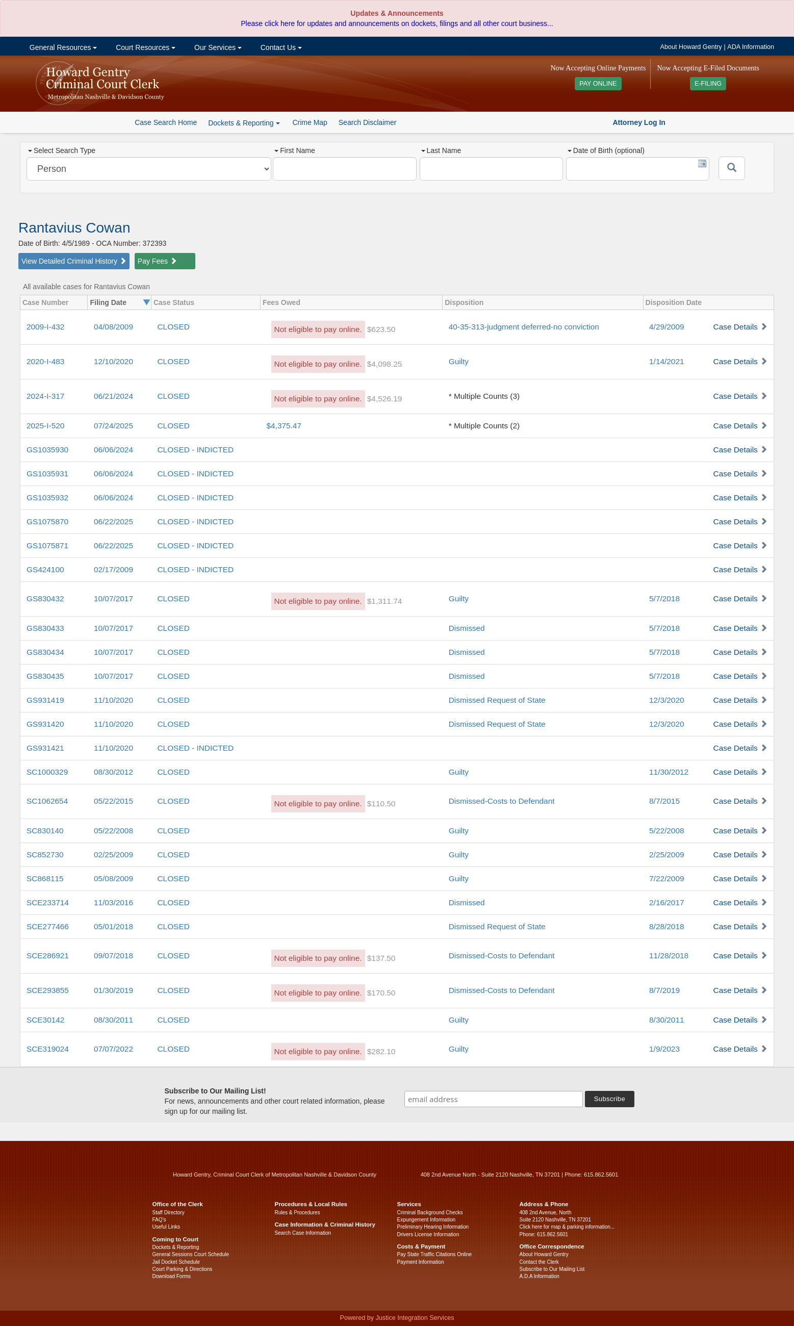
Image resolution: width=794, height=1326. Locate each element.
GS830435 (45, 676)
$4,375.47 (284, 425)
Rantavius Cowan (74, 228)
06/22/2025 (113, 521)
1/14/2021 (666, 361)
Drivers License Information (428, 1234)
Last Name (441, 150)
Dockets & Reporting (175, 1247)
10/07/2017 (113, 598)
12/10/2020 (113, 361)
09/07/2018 (113, 955)
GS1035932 (47, 497)
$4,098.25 (384, 364)
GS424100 (45, 569)
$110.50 (381, 803)
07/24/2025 (113, 425)
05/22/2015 (113, 801)
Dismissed (467, 628)
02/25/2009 (113, 854)
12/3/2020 (666, 700)
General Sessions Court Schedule (190, 1254)
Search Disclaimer (368, 122)
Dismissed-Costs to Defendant (502, 801)
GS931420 (45, 724)
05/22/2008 (113, 830)
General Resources (62, 47)
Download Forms (171, 1276)
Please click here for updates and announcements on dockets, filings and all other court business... (397, 23)
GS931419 (45, 700)
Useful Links (166, 1227)
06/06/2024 (113, 449)
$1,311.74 (384, 601)
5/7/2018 (664, 598)
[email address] (493, 1099)
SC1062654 (47, 801)
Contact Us (280, 47)
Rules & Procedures (297, 1212)
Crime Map (309, 122)
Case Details (735, 326)
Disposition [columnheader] (464, 302)
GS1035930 (47, 449)
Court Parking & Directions (182, 1269)
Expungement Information (426, 1219)
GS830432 (45, 598)
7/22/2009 (666, 878)
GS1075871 (47, 545)
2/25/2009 (666, 854)
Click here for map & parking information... (567, 1227)
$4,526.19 (384, 398)
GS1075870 (47, 521)
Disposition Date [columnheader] (674, 302)
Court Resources (144, 47)
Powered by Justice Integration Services (397, 1317)
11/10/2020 (113, 700)
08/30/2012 (113, 772)
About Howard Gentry (691, 46)
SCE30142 (45, 1019)
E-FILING (708, 83)
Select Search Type (61, 150)
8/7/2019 (664, 990)
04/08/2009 (113, 326)
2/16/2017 (666, 902)
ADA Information (750, 46)
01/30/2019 (113, 990)
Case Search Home (166, 122)
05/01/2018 (113, 926)
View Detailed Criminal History (73, 261)
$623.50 (381, 329)
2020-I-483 (45, 361)
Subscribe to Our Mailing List (552, 1269)
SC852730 (45, 854)
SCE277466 (48, 926)
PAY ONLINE (598, 83)
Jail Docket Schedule (176, 1262)
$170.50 (381, 992)
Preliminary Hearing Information (433, 1227)
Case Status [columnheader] (173, 302)
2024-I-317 (45, 396)
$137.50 (381, 958)
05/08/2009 (113, 878)
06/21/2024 (113, 396)
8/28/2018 (666, 926)
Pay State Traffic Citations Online (434, 1254)
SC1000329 (47, 772)
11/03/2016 (113, 902)
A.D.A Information (539, 1276)
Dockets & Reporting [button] (243, 123)
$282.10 (381, 1051)
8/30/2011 (666, 1019)
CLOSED (173, 326)
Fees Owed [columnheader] (281, 302)
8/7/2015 (664, 801)
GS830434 (45, 652)
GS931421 (45, 748)
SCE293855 (48, 990)
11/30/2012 (668, 772)
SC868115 (45, 878)
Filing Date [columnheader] (108, 302)
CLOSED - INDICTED (195, 449)
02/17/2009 (113, 569)
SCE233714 (48, 902)
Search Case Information (303, 1233)
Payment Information (420, 1262)
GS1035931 (47, 473)
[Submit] (732, 168)
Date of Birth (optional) (606, 150)
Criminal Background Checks (430, 1212)
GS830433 (45, 628)
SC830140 (45, 830)
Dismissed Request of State (497, 700)
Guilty (459, 361)
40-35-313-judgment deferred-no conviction (524, 326)
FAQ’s (159, 1219)
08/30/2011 (113, 1019)
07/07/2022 (113, 1048)
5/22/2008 (666, 830)
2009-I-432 (45, 326)
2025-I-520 (45, 425)
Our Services (217, 47)
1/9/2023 (664, 1048)
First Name (294, 150)
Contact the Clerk (539, 1262)
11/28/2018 (668, 955)
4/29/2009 (666, 326)
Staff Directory (168, 1212)
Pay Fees (157, 261)
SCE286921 (48, 955)
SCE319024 (48, 1048)
